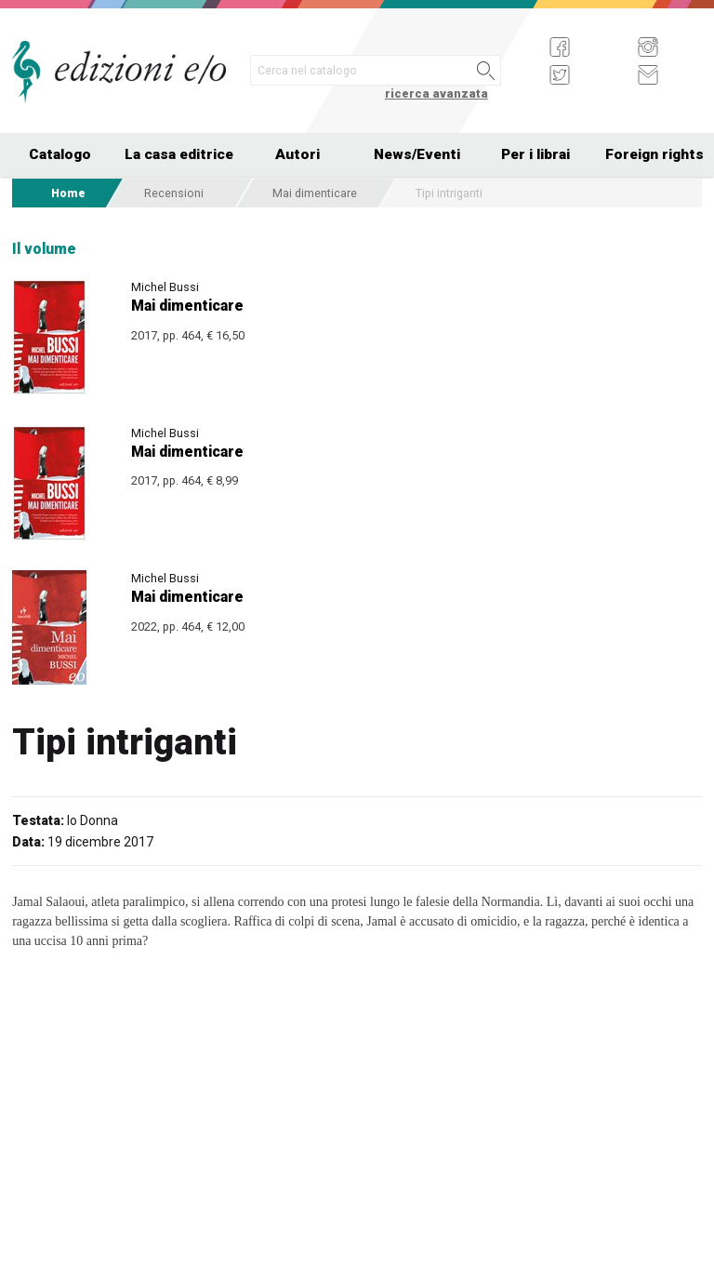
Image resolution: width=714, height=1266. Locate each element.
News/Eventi (417, 154)
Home (68, 193)
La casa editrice (179, 154)
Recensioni (174, 193)
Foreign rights (654, 154)
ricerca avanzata (436, 93)
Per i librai (535, 154)
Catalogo (60, 154)
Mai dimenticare (314, 193)
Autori (297, 154)
